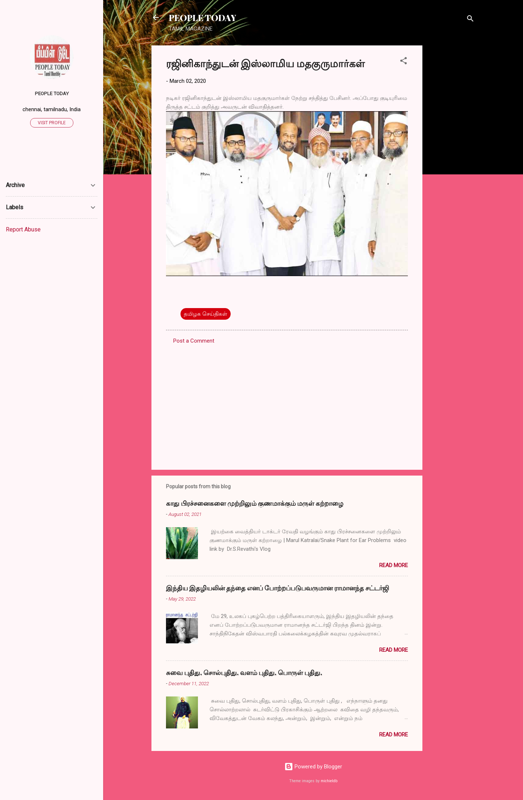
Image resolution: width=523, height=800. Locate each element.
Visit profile (52, 122)
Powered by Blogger (313, 766)
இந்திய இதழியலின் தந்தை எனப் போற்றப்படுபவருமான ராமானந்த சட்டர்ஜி (277, 587)
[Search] (470, 20)
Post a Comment (193, 341)
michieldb (329, 781)
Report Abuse (23, 229)
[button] (403, 62)
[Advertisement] (451, 154)
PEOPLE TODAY (202, 17)
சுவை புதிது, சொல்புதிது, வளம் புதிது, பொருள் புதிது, (244, 672)
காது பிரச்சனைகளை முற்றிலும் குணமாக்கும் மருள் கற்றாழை (254, 503)
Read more (393, 565)
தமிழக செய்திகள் (205, 314)
